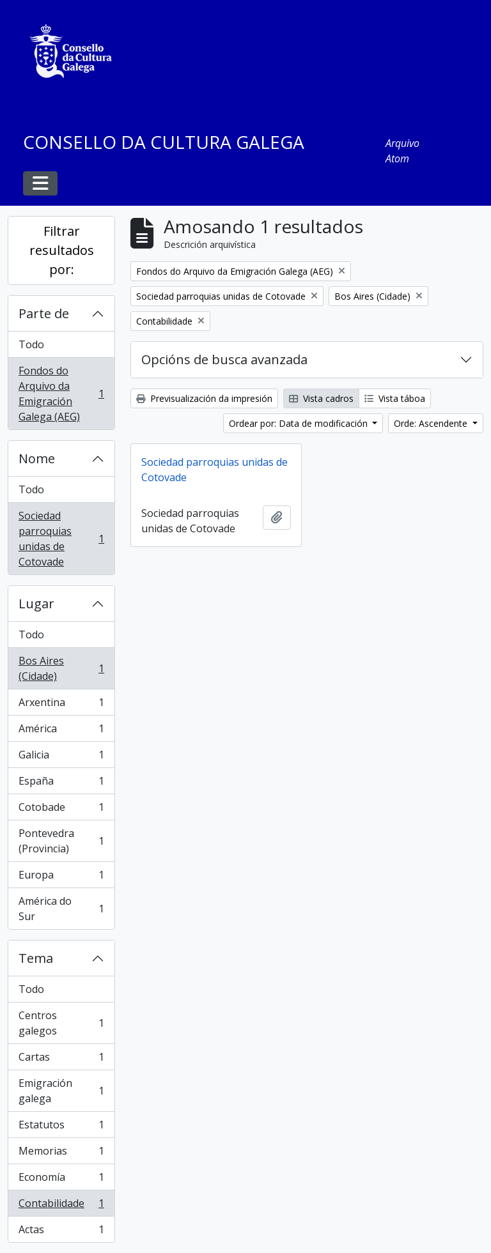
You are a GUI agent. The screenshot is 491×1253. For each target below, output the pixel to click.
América (61, 731)
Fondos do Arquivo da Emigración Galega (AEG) (61, 394)
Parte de (44, 313)
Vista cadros (321, 398)
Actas (61, 1232)
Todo (31, 344)
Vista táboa (394, 398)
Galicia (61, 757)
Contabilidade (61, 1206)
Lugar (36, 603)
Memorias (61, 1153)
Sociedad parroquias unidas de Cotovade (61, 539)
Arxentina (61, 705)
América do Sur (61, 908)
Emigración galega (61, 1090)
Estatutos (61, 1127)
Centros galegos (61, 1023)
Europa (61, 877)
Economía (61, 1179)
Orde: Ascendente (432, 423)
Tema (36, 958)
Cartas (61, 1059)
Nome (37, 458)
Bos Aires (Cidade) (61, 668)
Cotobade (61, 809)
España (61, 783)
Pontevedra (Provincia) (61, 841)
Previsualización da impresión (204, 398)
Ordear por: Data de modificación (299, 423)
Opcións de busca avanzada (224, 359)
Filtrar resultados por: (61, 250)
